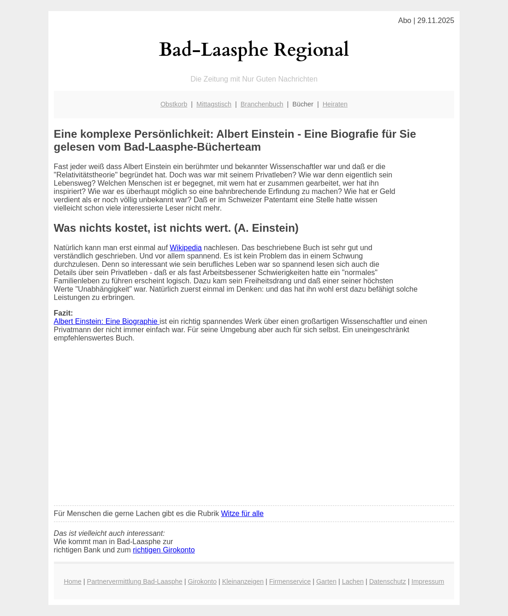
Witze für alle (242, 513)
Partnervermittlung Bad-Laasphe (135, 581)
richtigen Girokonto (164, 550)
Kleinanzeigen (243, 581)
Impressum (427, 581)
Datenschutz (387, 581)
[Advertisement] (254, 429)
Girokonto (202, 581)
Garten (326, 581)
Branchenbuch (262, 104)
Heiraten (335, 104)
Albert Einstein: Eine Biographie (106, 321)
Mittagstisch (213, 104)
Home (72, 581)
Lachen (353, 581)
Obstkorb (173, 104)
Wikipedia (185, 248)
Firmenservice (290, 581)
